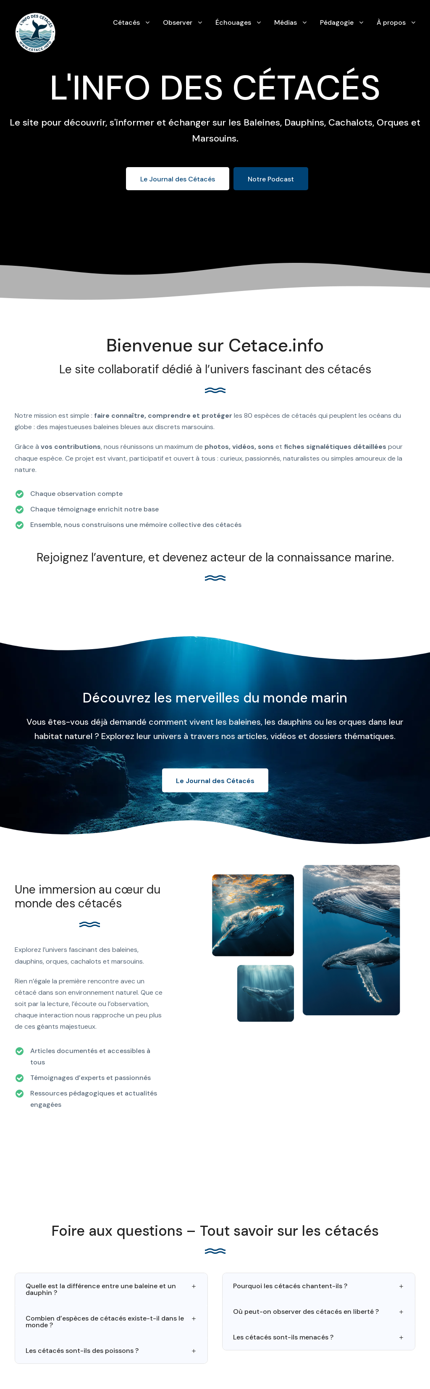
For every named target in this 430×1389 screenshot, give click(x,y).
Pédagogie (337, 22)
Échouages (233, 22)
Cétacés (126, 22)
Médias (285, 22)
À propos (391, 22)
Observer (177, 22)
